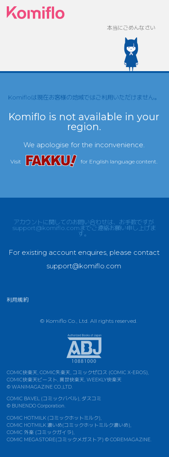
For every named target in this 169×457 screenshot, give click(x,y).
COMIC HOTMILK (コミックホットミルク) (53, 418)
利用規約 (17, 299)
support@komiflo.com (46, 227)
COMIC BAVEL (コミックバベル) (43, 399)
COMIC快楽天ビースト (32, 380)
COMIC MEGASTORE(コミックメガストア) (55, 440)
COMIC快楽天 (22, 373)
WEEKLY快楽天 (104, 380)
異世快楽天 (71, 380)
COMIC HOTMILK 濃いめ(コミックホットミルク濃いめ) (68, 425)
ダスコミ (91, 399)
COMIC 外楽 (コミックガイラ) (40, 432)
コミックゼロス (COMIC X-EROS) (110, 373)
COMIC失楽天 (55, 373)
